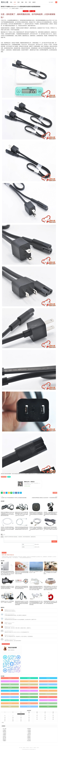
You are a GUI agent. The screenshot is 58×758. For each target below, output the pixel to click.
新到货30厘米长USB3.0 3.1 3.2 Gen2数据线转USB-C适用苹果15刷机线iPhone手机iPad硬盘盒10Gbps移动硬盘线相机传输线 (22, 598)
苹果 (48, 690)
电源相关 (17, 8)
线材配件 (29, 737)
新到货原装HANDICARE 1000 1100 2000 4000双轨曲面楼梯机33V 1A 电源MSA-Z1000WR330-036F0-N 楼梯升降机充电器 (36, 598)
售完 (26, 2)
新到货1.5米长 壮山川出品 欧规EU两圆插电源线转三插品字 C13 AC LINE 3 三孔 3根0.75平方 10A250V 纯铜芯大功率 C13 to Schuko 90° (22, 509)
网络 (29, 700)
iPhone (48, 706)
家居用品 (4, 731)
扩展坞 (10, 693)
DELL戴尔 (29, 706)
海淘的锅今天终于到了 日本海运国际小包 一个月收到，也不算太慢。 (7, 597)
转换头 (48, 700)
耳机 (48, 681)
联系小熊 (31, 747)
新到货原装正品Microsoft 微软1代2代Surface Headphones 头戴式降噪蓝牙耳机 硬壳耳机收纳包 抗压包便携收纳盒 (36, 509)
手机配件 (4, 734)
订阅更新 (34, 747)
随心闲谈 (29, 740)
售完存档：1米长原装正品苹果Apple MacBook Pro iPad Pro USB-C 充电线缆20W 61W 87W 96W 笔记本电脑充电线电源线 (7, 524)
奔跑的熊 (9, 678)
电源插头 (29, 703)
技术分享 (29, 734)
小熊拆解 (29, 731)
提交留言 (54, 541)
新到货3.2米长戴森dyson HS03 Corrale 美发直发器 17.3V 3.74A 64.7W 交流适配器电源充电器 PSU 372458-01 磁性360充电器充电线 (7, 509)
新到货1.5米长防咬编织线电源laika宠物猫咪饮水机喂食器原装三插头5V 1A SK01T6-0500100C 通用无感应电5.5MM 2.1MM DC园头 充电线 (36, 583)
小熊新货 (13, 8)
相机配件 (29, 736)
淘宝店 (38, 747)
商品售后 (27, 747)
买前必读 (24, 747)
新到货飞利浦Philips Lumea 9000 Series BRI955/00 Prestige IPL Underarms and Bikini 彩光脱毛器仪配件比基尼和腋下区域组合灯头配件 (50, 583)
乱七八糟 (9, 687)
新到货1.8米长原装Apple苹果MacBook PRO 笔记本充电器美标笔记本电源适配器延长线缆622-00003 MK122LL (22, 523)
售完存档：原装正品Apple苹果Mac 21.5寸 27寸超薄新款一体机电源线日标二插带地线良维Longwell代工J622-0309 (36, 524)
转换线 (48, 684)
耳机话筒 (29, 739)
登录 (30, 2)
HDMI (48, 687)
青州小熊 (22, 473)
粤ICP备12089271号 (32, 749)
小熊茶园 (29, 733)
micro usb (10, 703)
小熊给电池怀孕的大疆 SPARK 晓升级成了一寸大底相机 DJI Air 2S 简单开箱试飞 (50, 568)
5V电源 (10, 690)
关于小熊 (20, 747)
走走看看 (29, 678)
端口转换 (48, 678)
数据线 (10, 706)
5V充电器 (29, 690)
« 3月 (3, 722)
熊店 (19, 2)
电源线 (9, 476)
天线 (10, 700)
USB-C (10, 681)
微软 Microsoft (4, 476)
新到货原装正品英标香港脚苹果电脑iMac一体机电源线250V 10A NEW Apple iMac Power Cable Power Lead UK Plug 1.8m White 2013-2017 (7, 568)
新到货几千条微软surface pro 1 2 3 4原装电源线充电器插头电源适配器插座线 (38, 473)
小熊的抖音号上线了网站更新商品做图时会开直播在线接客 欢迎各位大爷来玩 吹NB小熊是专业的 (22, 583)
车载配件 (4, 740)
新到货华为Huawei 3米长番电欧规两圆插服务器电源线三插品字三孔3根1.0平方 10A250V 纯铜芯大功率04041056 (50, 524)
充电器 (29, 693)
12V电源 (28, 687)
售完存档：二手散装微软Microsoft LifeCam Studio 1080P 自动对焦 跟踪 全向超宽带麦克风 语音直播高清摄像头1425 (50, 509)
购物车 (34, 2)
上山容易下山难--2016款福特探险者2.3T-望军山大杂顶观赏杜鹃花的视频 (13, 497)
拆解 (22, 2)
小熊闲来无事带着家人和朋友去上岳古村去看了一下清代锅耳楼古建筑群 (44, 497)
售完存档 (29, 728)
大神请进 (29, 730)
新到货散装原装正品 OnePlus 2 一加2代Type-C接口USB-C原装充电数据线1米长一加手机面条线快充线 (50, 598)
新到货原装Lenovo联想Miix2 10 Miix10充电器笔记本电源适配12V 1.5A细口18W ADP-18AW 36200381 (7, 583)
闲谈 (11, 2)
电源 (10, 684)
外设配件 (4, 730)
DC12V (48, 703)
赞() (54, 492)
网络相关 (4, 739)
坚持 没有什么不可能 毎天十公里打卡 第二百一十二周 (36, 567)
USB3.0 (29, 684)
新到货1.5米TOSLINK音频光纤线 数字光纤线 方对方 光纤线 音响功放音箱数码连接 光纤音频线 (22, 568)
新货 (15, 2)
